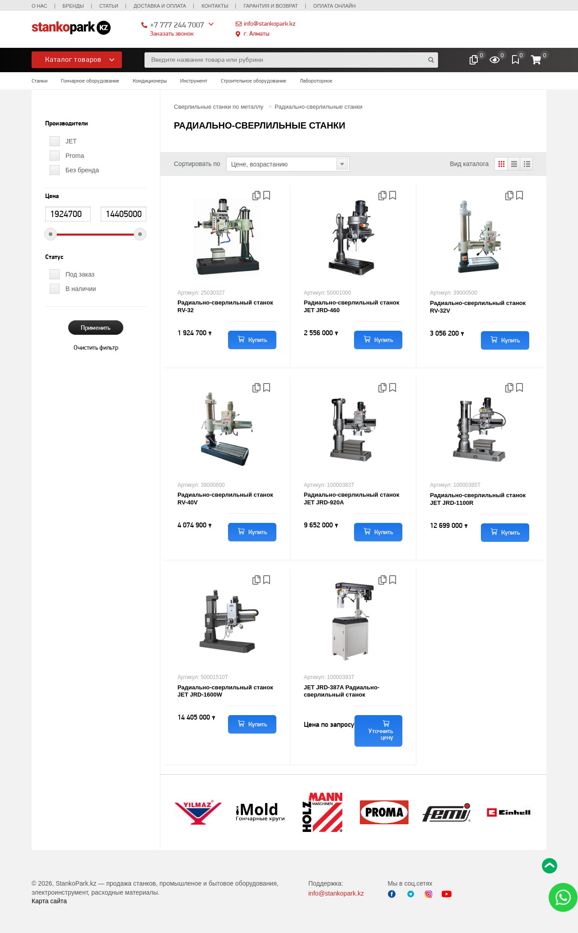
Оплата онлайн (334, 6)
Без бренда (82, 170)
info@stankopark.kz (269, 23)
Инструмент (193, 81)
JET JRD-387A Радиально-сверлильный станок (342, 691)
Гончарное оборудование (90, 81)
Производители (66, 123)
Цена (52, 196)
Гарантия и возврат (270, 6)
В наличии (80, 288)
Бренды (73, 6)
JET (71, 141)
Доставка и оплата (160, 6)
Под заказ (79, 274)
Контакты (214, 6)
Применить (96, 327)
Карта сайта (49, 901)
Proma (74, 155)
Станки (39, 81)
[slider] (50, 234)
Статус (54, 257)
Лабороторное (316, 81)
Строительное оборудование (253, 81)
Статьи (108, 6)
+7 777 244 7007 (177, 24)
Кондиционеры (150, 81)
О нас (39, 6)
